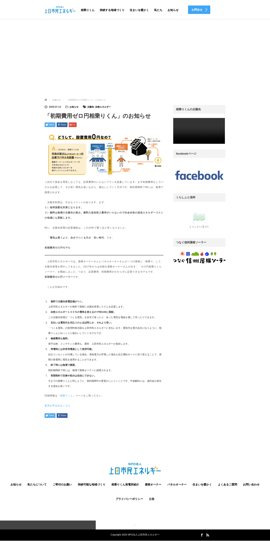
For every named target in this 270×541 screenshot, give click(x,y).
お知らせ (173, 10)
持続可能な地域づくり (91, 484)
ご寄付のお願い (62, 484)
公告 (151, 498)
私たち (158, 10)
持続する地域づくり (112, 10)
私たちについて (37, 484)
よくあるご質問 (227, 484)
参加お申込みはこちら (57, 405)
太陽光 (91, 106)
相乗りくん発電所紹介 (125, 484)
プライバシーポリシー (129, 498)
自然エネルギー (104, 106)
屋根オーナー (153, 484)
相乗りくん (88, 10)
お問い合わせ (251, 484)
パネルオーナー (177, 484)
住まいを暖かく (139, 10)
